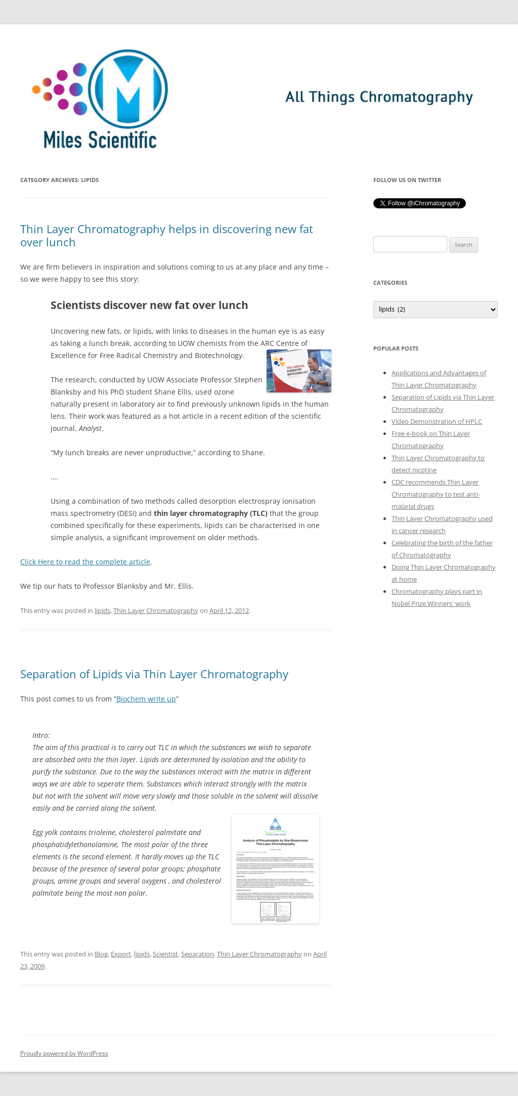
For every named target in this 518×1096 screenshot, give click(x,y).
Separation (197, 953)
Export (121, 953)
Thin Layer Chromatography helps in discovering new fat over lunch (166, 235)
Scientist (165, 953)
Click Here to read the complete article (85, 561)
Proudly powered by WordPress (64, 1053)
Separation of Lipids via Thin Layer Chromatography (154, 673)
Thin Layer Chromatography (155, 610)
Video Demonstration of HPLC (437, 421)
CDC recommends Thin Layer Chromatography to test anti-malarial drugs (436, 494)
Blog (101, 953)
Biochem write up (146, 699)
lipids (102, 610)
